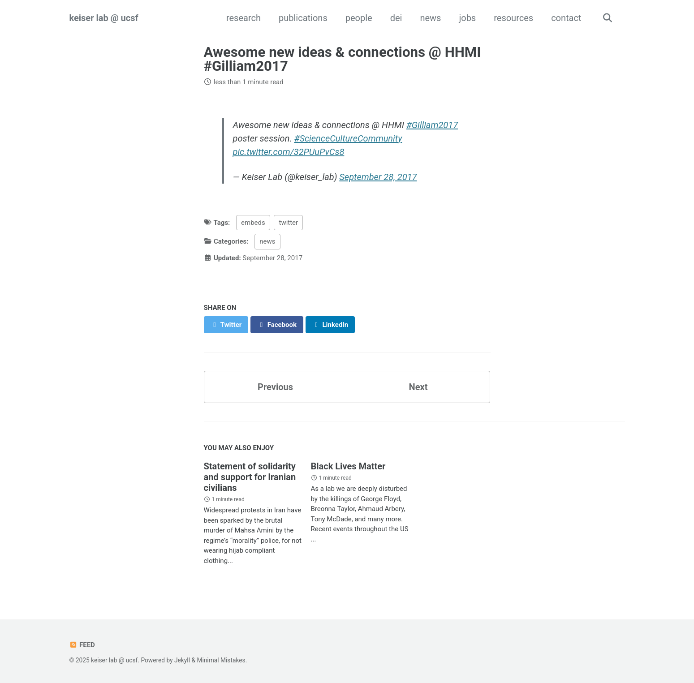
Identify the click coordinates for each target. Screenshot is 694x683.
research (243, 18)
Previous (275, 387)
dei (396, 18)
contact (566, 18)
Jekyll (182, 660)
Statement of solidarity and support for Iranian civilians (250, 477)
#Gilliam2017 (432, 125)
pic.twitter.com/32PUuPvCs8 (289, 151)
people (358, 18)
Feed (82, 645)
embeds (253, 223)
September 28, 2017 (378, 177)
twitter (288, 223)
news (430, 18)
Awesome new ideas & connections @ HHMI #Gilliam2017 (342, 59)
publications (303, 18)
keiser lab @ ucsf (103, 18)
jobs (467, 18)
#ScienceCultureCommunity (348, 138)
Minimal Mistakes (221, 660)
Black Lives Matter (347, 466)
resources (513, 18)
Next (418, 387)
